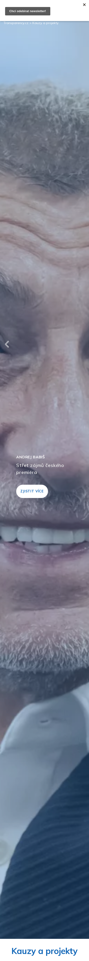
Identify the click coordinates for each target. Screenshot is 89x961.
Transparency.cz (16, 23)
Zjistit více (32, 491)
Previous (6, 344)
